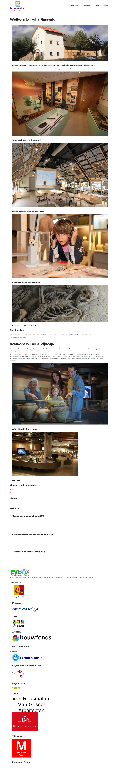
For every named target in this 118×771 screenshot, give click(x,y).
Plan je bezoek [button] (74, 6)
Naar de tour (13, 493)
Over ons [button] (96, 6)
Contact (105, 6)
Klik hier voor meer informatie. (19, 338)
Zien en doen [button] (86, 6)
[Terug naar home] (17, 6)
